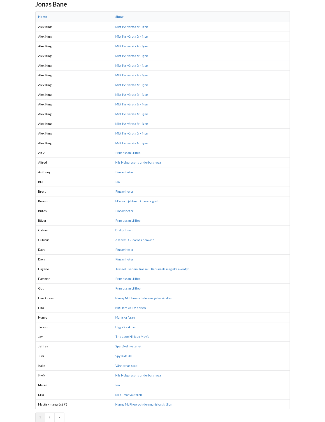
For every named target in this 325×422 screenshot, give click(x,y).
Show (119, 16)
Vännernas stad (126, 365)
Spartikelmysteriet (128, 346)
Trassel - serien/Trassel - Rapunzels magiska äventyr (152, 269)
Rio (117, 182)
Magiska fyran (125, 317)
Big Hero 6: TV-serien (130, 308)
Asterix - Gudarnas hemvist (134, 240)
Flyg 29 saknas (125, 327)
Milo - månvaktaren (128, 395)
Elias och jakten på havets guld (136, 201)
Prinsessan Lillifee (128, 153)
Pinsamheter (124, 172)
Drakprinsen (123, 230)
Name (42, 16)
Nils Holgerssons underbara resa (138, 162)
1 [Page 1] (40, 417)
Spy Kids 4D (123, 356)
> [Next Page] (59, 417)
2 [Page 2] (50, 417)
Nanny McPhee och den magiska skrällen (143, 298)
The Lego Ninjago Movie (132, 336)
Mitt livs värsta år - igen (131, 27)
